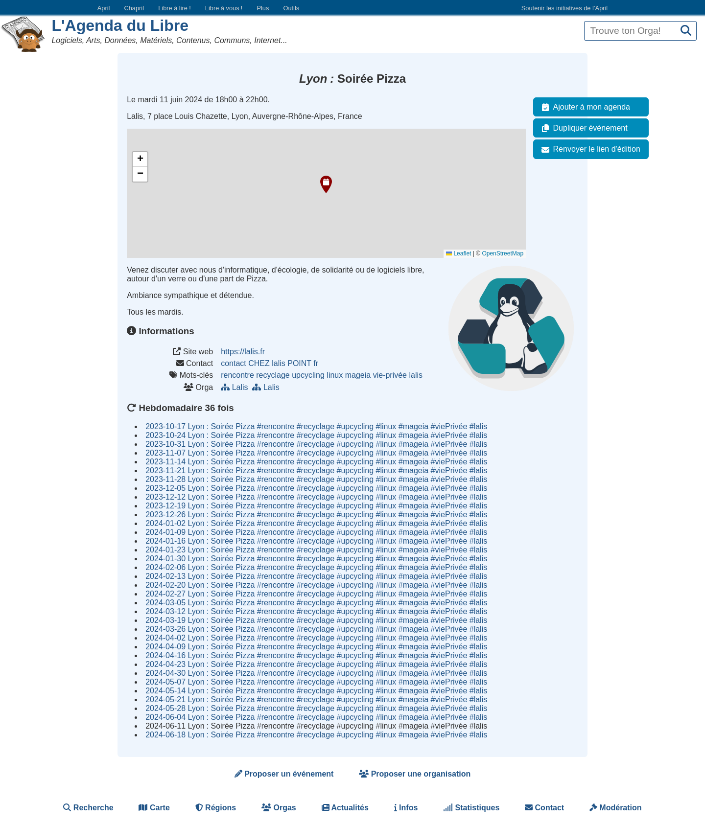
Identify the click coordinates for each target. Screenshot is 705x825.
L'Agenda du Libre (119, 25)
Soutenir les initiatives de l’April (564, 8)
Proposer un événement (284, 774)
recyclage (272, 375)
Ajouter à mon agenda (584, 107)
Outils (291, 8)
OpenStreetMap (502, 253)
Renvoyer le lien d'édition (589, 149)
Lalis (236, 387)
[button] (326, 184)
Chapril (134, 8)
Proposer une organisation (414, 774)
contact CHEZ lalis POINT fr (269, 363)
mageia (358, 375)
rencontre (237, 375)
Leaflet (458, 253)
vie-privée (390, 375)
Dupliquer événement (583, 128)
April (103, 8)
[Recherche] (686, 31)
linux (335, 375)
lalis (416, 375)
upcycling (308, 375)
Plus (263, 8)
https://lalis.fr (243, 351)
